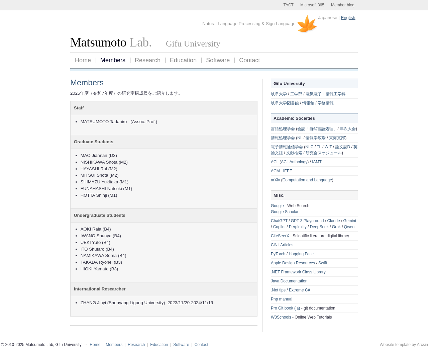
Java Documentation (289, 281)
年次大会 (348, 128)
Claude (333, 220)
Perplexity (298, 227)
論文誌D (342, 147)
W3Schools (281, 317)
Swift (322, 263)
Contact (249, 60)
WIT (328, 147)
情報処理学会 (283, 138)
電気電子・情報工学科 (326, 94)
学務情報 (326, 103)
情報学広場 (316, 138)
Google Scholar (285, 211)
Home (83, 60)
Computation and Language (307, 180)
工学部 (296, 94)
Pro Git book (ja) (285, 308)
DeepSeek (319, 227)
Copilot (279, 227)
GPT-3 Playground (307, 220)
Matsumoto (98, 42)
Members (112, 60)
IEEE (287, 171)
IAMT (317, 162)
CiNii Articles (282, 245)
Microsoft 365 (312, 5)
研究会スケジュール (324, 153)
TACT (288, 5)
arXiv (275, 180)
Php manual (281, 299)
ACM (275, 171)
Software (218, 60)
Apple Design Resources (293, 263)
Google (277, 205)
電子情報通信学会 (287, 147)
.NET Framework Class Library (298, 272)
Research (147, 60)
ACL (275, 162)
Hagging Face (301, 254)
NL (299, 138)
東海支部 (337, 138)
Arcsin (422, 344)
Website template (395, 344)
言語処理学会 (283, 128)
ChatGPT (279, 220)
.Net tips (278, 290)
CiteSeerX (280, 236)
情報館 (308, 103)
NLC (309, 147)
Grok (336, 227)
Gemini (349, 220)
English (348, 17)
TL (319, 147)
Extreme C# (299, 290)
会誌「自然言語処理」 (317, 128)
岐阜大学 (279, 94)
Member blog (342, 5)
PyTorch (278, 254)
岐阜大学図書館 (285, 103)
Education (183, 60)
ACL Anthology (294, 162)
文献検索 (294, 153)
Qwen (349, 227)
